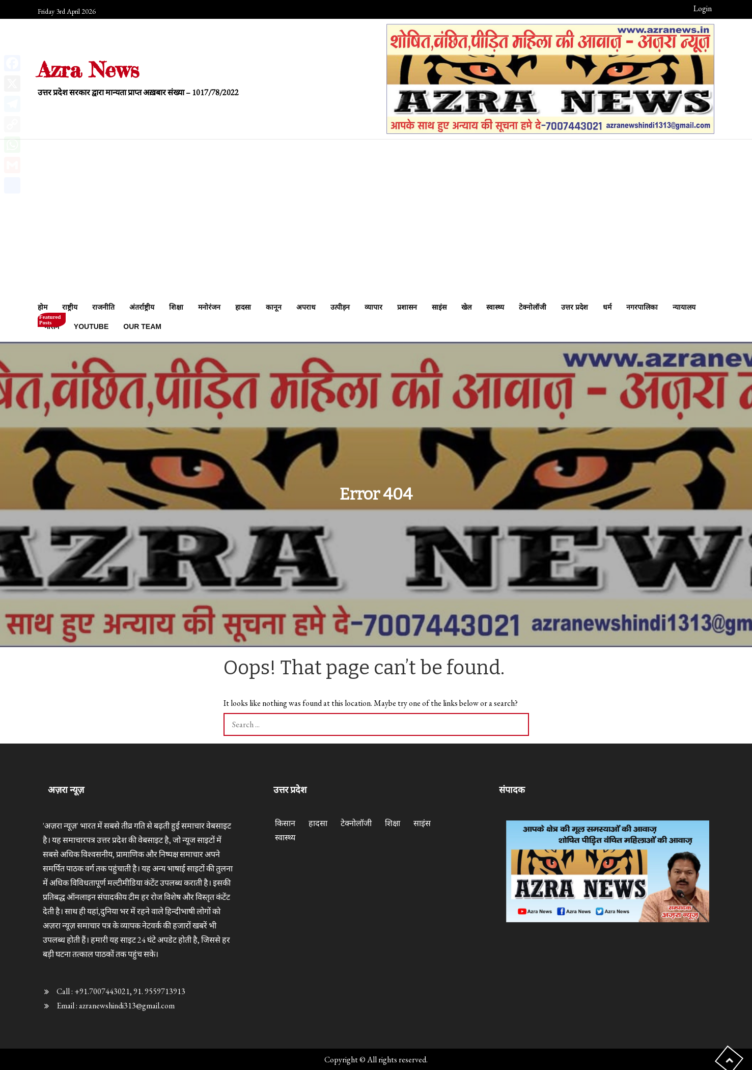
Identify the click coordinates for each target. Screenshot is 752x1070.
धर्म (607, 307)
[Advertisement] (375, 221)
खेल (466, 307)
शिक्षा (176, 307)
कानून (274, 307)
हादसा (243, 307)
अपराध (306, 307)
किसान (285, 823)
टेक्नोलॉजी (532, 307)
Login (702, 8)
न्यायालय (684, 307)
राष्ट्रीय (69, 307)
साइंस (439, 307)
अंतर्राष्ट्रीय (141, 307)
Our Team (142, 326)
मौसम (52, 324)
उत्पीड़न (340, 307)
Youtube (91, 326)
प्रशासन (407, 307)
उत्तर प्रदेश (574, 307)
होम (42, 307)
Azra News (88, 70)
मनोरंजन (209, 307)
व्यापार (373, 307)
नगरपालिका (642, 307)
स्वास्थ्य (495, 307)
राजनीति (103, 307)
